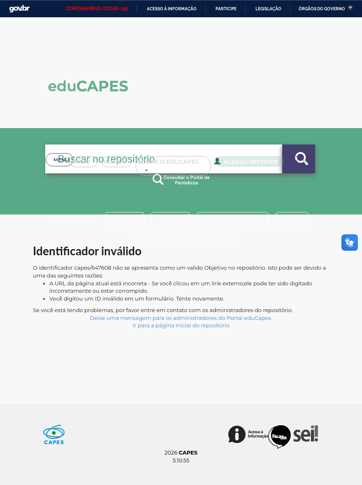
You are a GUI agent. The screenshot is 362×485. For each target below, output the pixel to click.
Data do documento (233, 220)
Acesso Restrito (234, 172)
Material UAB (154, 236)
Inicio (64, 173)
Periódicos (211, 236)
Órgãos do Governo (322, 9)
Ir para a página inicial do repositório (181, 325)
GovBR (19, 9)
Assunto (124, 220)
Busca (101, 173)
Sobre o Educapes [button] (163, 173)
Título (292, 220)
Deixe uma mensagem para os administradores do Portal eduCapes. (181, 318)
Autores (170, 220)
